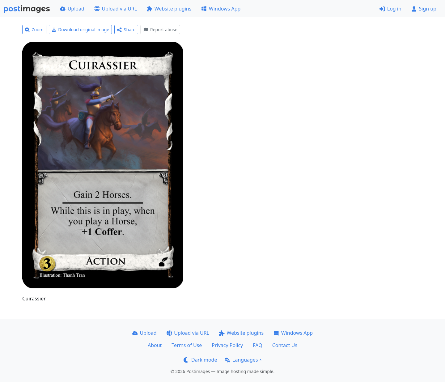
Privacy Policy (227, 345)
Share (126, 29)
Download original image (80, 29)
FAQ (257, 345)
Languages (241, 359)
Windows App (220, 8)
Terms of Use (187, 345)
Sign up (423, 8)
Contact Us (284, 345)
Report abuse (160, 29)
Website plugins (169, 8)
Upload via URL (115, 8)
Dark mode (200, 359)
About (155, 345)
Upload (72, 8)
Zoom (34, 29)
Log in (390, 8)
